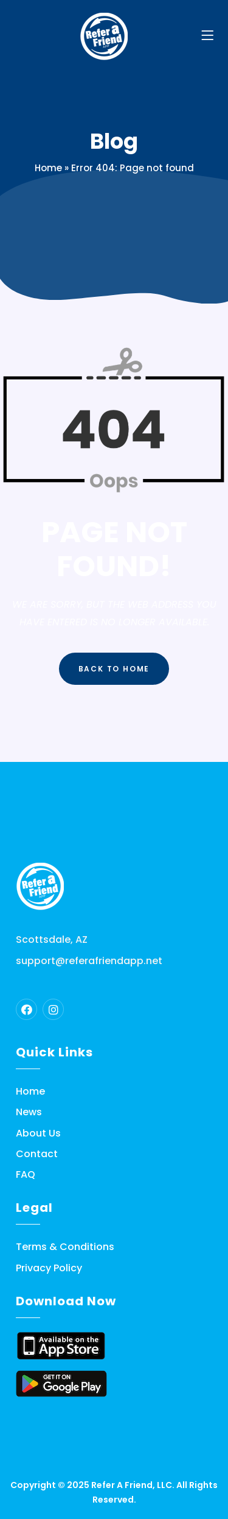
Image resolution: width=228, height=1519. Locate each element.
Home (48, 167)
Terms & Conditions (65, 1247)
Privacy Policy (49, 1268)
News (29, 1112)
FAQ (25, 1174)
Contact (37, 1154)
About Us (38, 1133)
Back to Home (114, 669)
